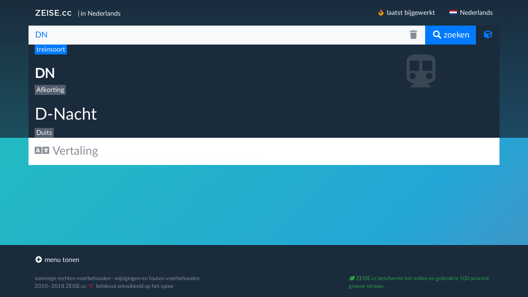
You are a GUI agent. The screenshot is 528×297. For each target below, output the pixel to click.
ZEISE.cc (53, 13)
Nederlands (470, 12)
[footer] (264, 260)
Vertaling (66, 151)
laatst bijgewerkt (406, 12)
